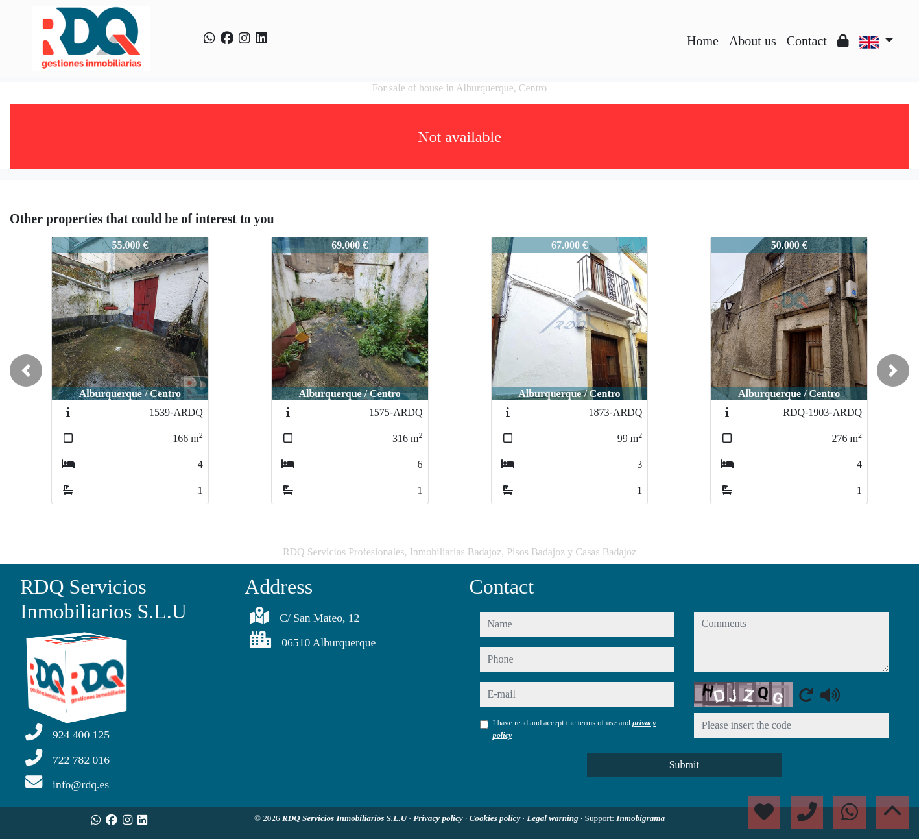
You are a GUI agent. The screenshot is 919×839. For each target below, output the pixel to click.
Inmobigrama (640, 818)
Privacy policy (439, 818)
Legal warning (553, 818)
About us (752, 41)
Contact (807, 41)
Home (703, 41)
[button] (26, 370)
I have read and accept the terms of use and (574, 728)
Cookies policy (496, 818)
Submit (684, 764)
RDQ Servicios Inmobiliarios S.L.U (345, 818)
